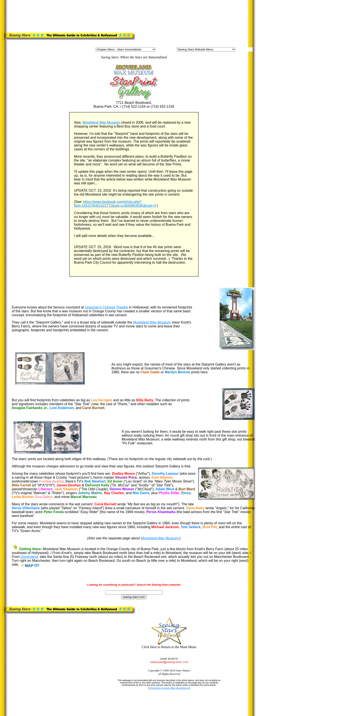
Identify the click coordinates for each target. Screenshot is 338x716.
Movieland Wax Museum (101, 122)
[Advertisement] (94, 15)
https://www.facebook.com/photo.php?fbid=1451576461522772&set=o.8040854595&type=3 (115, 203)
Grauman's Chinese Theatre (106, 307)
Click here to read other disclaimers (169, 688)
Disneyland (29, 557)
